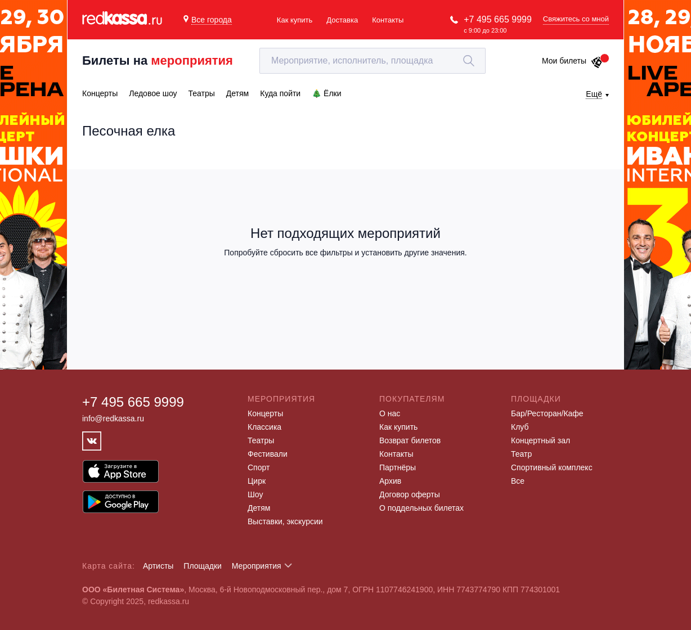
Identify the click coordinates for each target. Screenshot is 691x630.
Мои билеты (572, 61)
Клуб (520, 426)
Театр (521, 453)
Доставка (342, 20)
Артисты (158, 565)
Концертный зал (540, 440)
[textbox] (372, 61)
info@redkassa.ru (113, 418)
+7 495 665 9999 (498, 19)
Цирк (257, 480)
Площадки (202, 565)
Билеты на (157, 60)
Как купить (294, 20)
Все (517, 480)
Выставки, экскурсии (285, 521)
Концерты (265, 413)
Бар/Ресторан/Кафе (547, 413)
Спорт (259, 467)
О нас (389, 413)
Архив (390, 480)
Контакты (387, 20)
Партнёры (397, 467)
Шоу (255, 494)
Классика (264, 426)
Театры (261, 440)
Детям (259, 507)
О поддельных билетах (421, 507)
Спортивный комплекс (552, 467)
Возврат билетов (410, 440)
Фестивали (268, 453)
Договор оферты (409, 494)
